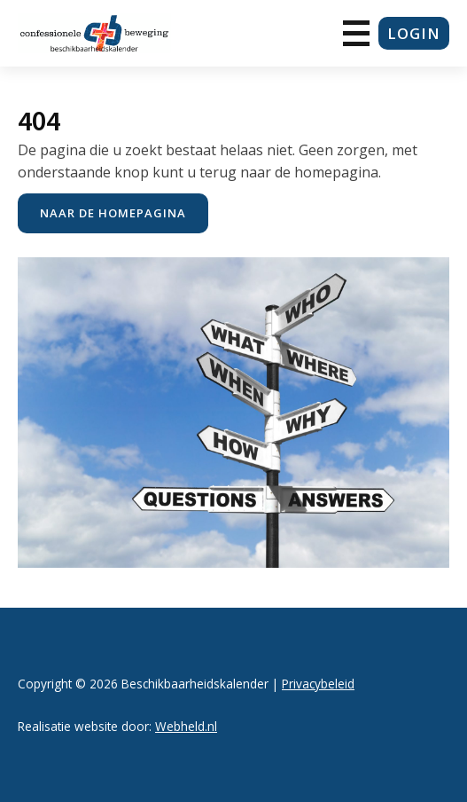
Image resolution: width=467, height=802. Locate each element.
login (413, 33)
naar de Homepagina (113, 213)
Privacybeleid (318, 683)
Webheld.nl (186, 726)
